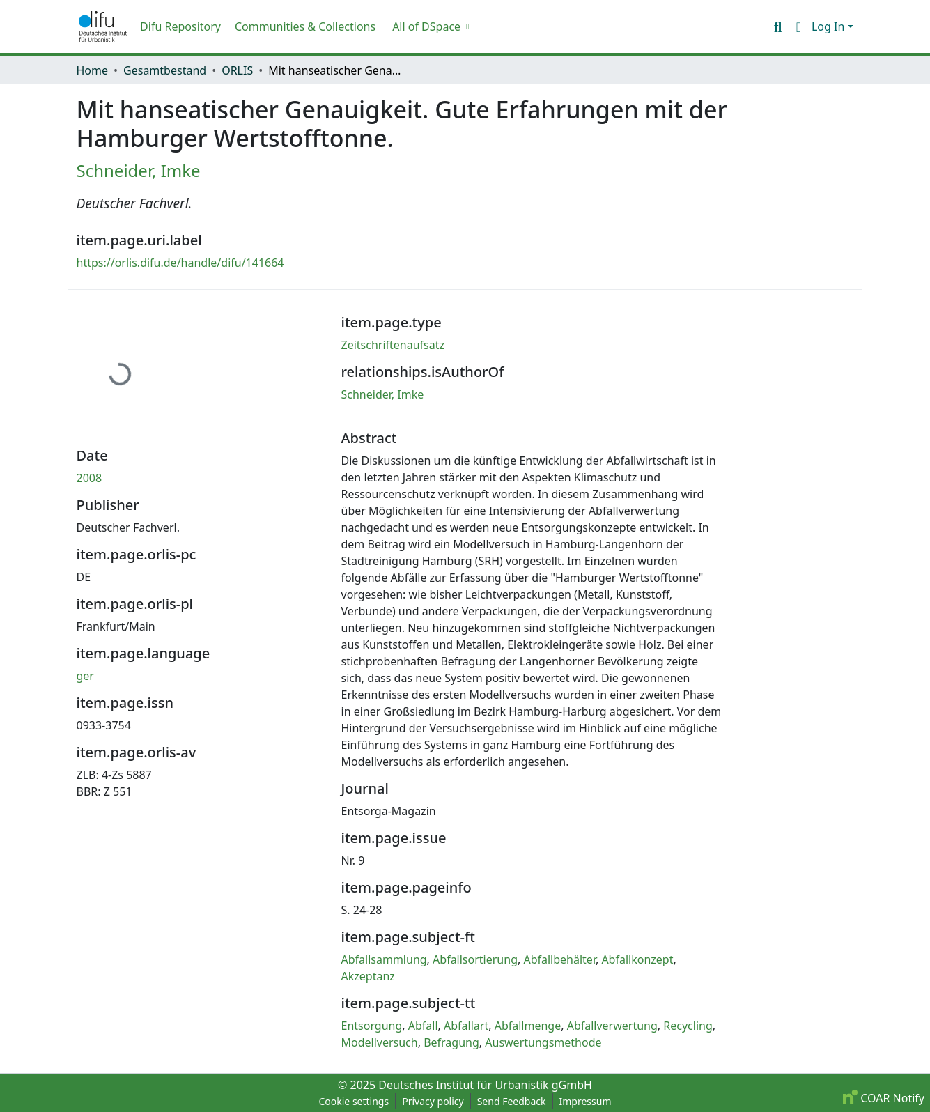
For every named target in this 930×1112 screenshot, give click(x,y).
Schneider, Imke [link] (139, 170)
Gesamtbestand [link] (164, 70)
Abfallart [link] (466, 1025)
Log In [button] (830, 26)
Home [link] (93, 70)
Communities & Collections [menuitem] (305, 26)
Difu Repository (180, 26)
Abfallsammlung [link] (384, 959)
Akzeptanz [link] (368, 976)
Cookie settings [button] (353, 1101)
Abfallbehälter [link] (559, 959)
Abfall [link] (423, 1025)
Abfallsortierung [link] (475, 959)
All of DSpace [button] (426, 26)
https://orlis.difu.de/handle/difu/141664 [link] (180, 262)
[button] (103, 26)
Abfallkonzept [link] (637, 959)
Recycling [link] (687, 1025)
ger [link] (85, 676)
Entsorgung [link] (372, 1025)
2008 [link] (89, 478)
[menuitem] (429, 26)
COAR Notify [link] (883, 1098)
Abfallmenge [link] (528, 1025)
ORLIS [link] (237, 70)
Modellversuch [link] (379, 1042)
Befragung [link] (451, 1042)
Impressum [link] (585, 1101)
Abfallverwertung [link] (612, 1025)
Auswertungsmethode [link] (543, 1042)
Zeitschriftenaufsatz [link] (393, 345)
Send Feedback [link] (511, 1101)
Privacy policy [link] (433, 1101)
